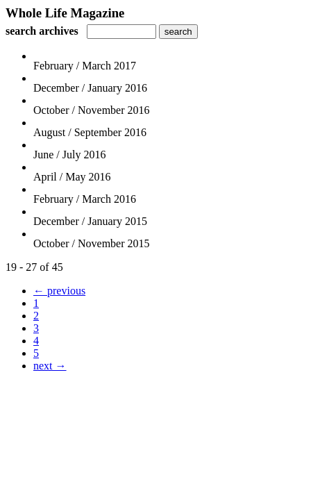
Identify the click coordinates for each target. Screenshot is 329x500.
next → (50, 366)
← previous (59, 291)
